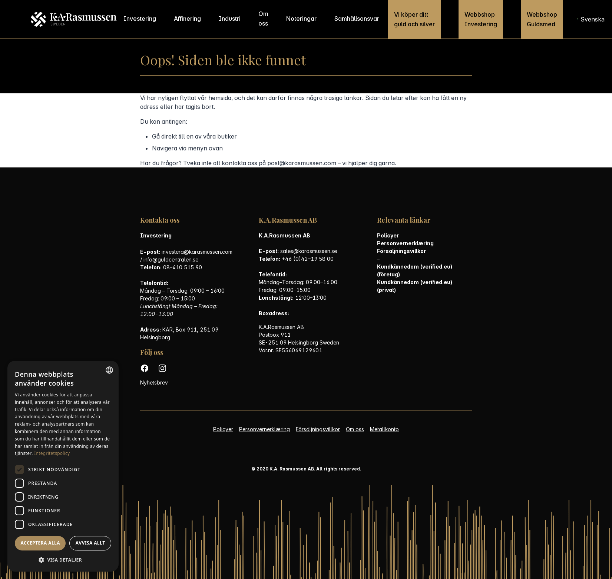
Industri (230, 18)
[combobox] (109, 370)
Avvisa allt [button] (90, 543)
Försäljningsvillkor (401, 251)
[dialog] (63, 466)
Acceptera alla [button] (40, 543)
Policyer (388, 235)
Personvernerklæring (405, 243)
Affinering (187, 18)
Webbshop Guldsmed (542, 19)
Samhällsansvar (356, 18)
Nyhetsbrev (154, 382)
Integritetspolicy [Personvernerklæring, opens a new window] (52, 453)
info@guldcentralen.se (170, 259)
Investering (139, 18)
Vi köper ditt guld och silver (414, 19)
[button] (63, 560)
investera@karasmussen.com (197, 252)
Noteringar (301, 18)
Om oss (263, 18)
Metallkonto (384, 429)
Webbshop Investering (480, 19)
